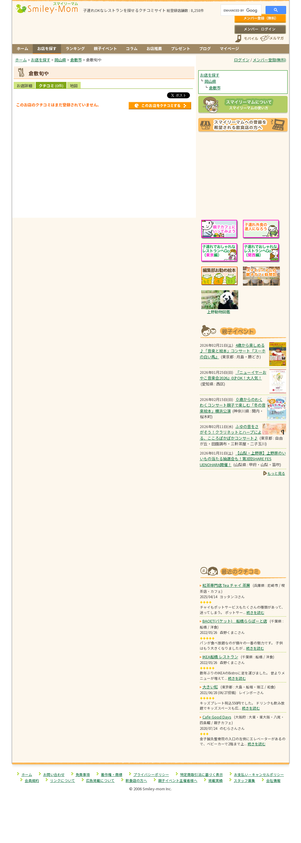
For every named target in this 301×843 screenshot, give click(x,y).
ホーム (22, 48)
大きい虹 (210, 687)
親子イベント (105, 48)
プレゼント (180, 48)
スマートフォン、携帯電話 (246, 38)
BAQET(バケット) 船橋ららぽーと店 (234, 621)
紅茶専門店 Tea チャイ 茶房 (226, 585)
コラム (132, 48)
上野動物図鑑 (218, 312)
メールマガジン (271, 38)
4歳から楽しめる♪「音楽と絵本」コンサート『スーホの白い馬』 (233, 351)
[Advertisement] (104, 205)
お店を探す (47, 48)
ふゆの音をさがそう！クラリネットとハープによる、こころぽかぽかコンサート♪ (230, 432)
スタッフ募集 (244, 780)
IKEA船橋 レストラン (220, 657)
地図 (74, 85)
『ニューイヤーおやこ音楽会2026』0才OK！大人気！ (233, 375)
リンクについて (62, 780)
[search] (240, 10)
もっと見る (276, 473)
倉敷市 (215, 88)
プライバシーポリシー (151, 774)
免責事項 (83, 774)
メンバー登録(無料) (260, 18)
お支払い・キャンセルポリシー (259, 774)
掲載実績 (215, 780)
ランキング (75, 48)
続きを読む (255, 612)
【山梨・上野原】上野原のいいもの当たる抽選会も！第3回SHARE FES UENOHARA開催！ (243, 458)
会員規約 (32, 780)
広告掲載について (100, 780)
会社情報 (273, 780)
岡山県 (210, 81)
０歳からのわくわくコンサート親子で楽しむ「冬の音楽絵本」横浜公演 (233, 405)
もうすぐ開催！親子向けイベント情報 (243, 330)
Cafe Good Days (216, 717)
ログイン (260, 29)
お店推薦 (154, 48)
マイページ (229, 48)
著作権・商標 (111, 774)
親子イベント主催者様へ (177, 780)
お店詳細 (24, 85)
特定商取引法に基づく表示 (201, 774)
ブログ (205, 48)
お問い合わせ (54, 774)
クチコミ (51, 85)
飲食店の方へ (136, 780)
